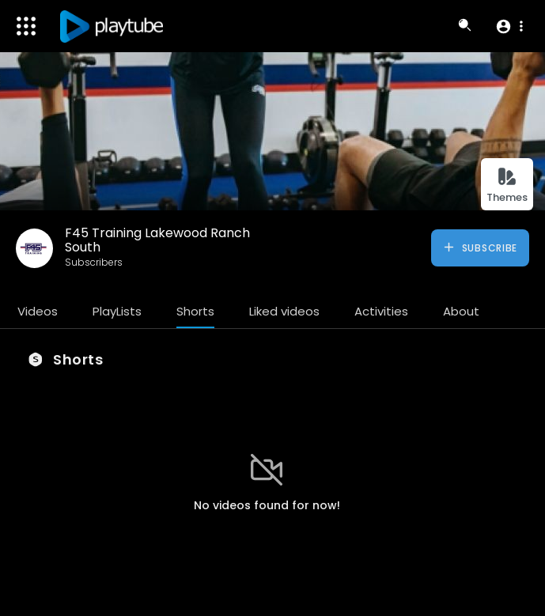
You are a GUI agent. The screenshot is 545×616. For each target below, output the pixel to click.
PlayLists (117, 311)
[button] (509, 26)
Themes (507, 185)
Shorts (195, 311)
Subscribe (479, 247)
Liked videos (284, 311)
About (461, 311)
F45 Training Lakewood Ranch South (157, 240)
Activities (381, 311)
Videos (37, 311)
